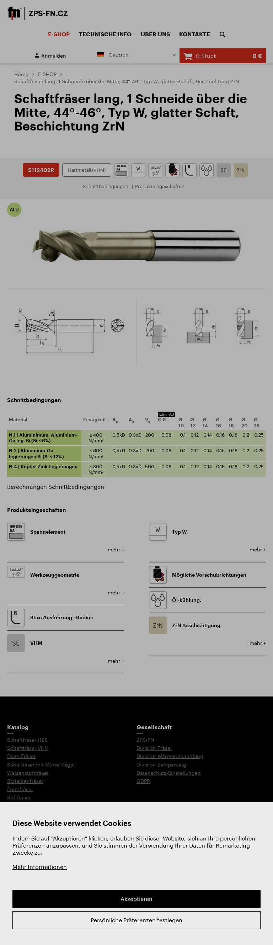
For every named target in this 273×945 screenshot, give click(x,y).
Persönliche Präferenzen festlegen (136, 920)
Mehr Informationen (39, 866)
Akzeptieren (136, 898)
